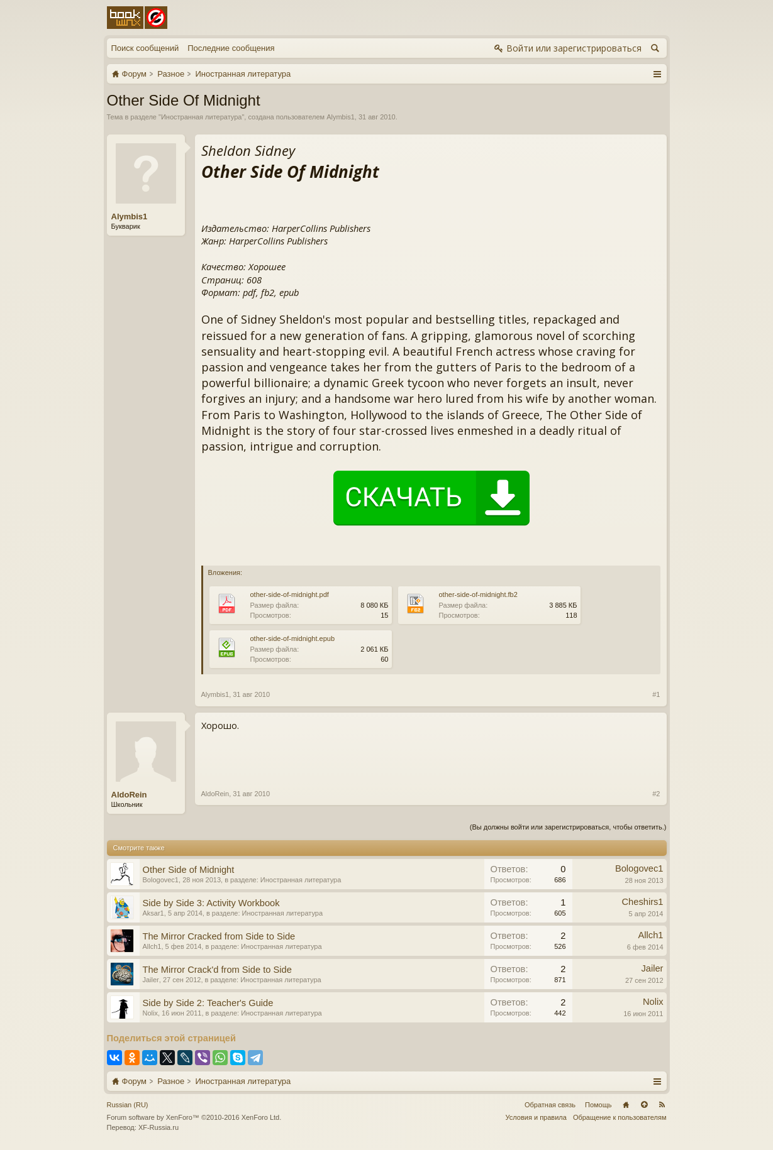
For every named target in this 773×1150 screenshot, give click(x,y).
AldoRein (129, 794)
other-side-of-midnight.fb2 (478, 594)
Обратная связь (550, 1105)
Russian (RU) (127, 1105)
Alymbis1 (340, 117)
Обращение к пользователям (620, 1117)
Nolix (150, 1013)
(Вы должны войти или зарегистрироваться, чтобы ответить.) (568, 827)
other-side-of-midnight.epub (292, 638)
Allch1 (152, 946)
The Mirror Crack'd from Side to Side (217, 970)
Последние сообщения (230, 48)
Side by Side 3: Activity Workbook (211, 903)
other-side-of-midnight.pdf (289, 594)
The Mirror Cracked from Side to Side (219, 936)
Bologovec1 (161, 880)
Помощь (598, 1105)
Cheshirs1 (643, 902)
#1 (656, 694)
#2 (656, 793)
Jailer (151, 979)
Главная (625, 1104)
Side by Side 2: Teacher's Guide (208, 1003)
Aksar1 (153, 913)
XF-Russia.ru (158, 1127)
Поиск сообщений (145, 48)
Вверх (644, 1104)
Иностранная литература (201, 117)
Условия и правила (536, 1117)
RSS (662, 1104)
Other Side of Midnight (189, 870)
